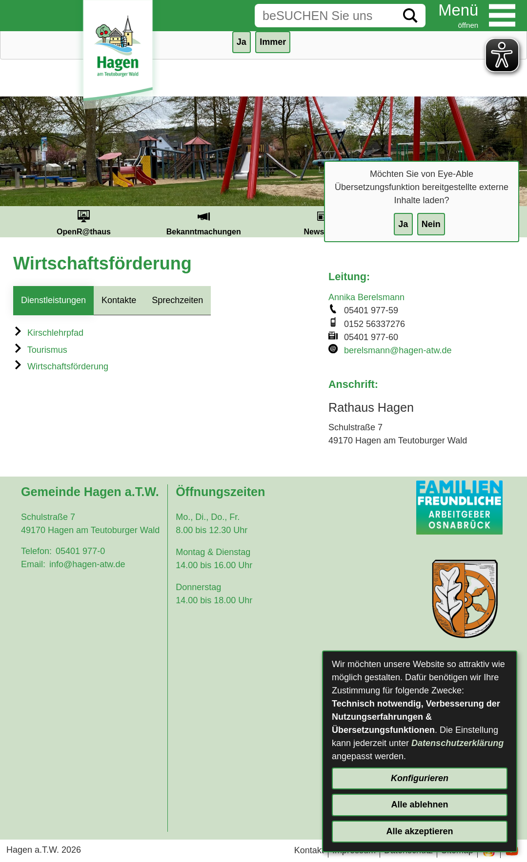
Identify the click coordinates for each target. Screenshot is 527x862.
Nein (431, 224)
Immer (273, 42)
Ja (403, 224)
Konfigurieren (419, 778)
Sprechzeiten (177, 300)
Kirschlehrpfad (48, 333)
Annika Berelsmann (366, 297)
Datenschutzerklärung (457, 743)
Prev (12, 222)
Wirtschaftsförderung (60, 366)
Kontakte (118, 300)
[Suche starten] (410, 15)
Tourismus (40, 350)
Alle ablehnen (419, 804)
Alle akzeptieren (419, 831)
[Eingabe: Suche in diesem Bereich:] (325, 15)
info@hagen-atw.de (87, 564)
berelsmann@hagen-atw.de (397, 350)
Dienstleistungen (53, 300)
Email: (33, 564)
